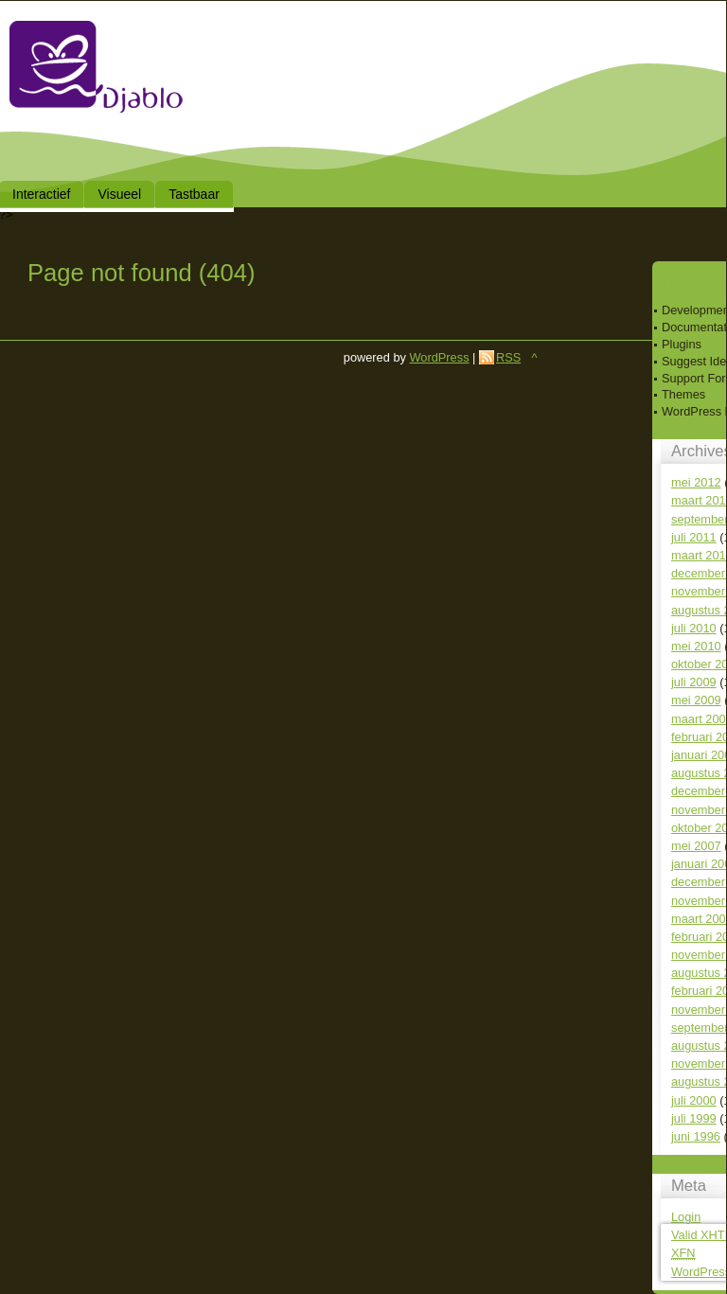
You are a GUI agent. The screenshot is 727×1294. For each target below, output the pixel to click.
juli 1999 (694, 1118)
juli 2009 (694, 682)
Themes (683, 394)
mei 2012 (696, 482)
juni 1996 (695, 1136)
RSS (508, 357)
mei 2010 (696, 646)
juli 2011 (694, 537)
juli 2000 (694, 1100)
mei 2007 (696, 846)
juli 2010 (694, 628)
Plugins (681, 344)
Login (685, 1217)
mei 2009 (696, 700)
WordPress (439, 357)
